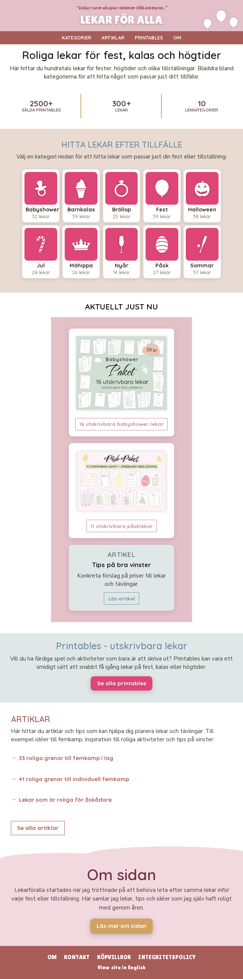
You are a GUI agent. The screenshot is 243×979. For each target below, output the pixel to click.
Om (177, 38)
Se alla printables (121, 683)
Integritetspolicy (167, 957)
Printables (149, 38)
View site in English (121, 967)
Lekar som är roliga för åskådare (65, 799)
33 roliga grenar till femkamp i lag (66, 758)
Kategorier (76, 38)
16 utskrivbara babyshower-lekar (121, 424)
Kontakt (77, 957)
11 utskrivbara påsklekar (122, 526)
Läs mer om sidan (121, 925)
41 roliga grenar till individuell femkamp (74, 779)
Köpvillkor (114, 957)
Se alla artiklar (38, 827)
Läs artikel (121, 599)
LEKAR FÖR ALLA (121, 20)
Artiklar (113, 38)
